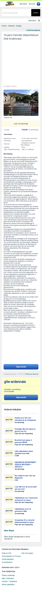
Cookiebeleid (7, 562)
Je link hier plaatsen (33, 30)
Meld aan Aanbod (32, 374)
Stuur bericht (21, 367)
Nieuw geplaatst (8, 584)
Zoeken (35, 13)
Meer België (9, 530)
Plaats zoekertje (8, 575)
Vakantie (11, 26)
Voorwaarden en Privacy (11, 556)
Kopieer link (8, 117)
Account (32, 4)
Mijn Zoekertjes (8, 578)
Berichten (23, 4)
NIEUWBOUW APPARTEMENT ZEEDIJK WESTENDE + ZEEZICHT (25, 464)
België (18, 26)
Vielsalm (25, 130)
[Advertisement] (21, 62)
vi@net (16, 567)
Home (4, 26)
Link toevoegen (27, 553)
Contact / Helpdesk (9, 581)
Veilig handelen (8, 559)
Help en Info (6, 553)
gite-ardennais (15, 382)
